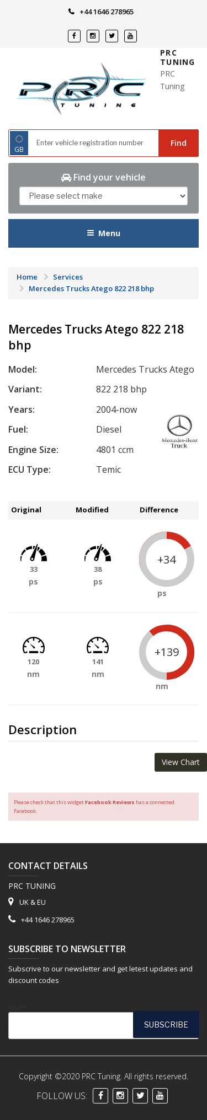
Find (179, 143)
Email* (103, 1021)
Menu (103, 233)
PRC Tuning (177, 57)
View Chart (181, 762)
